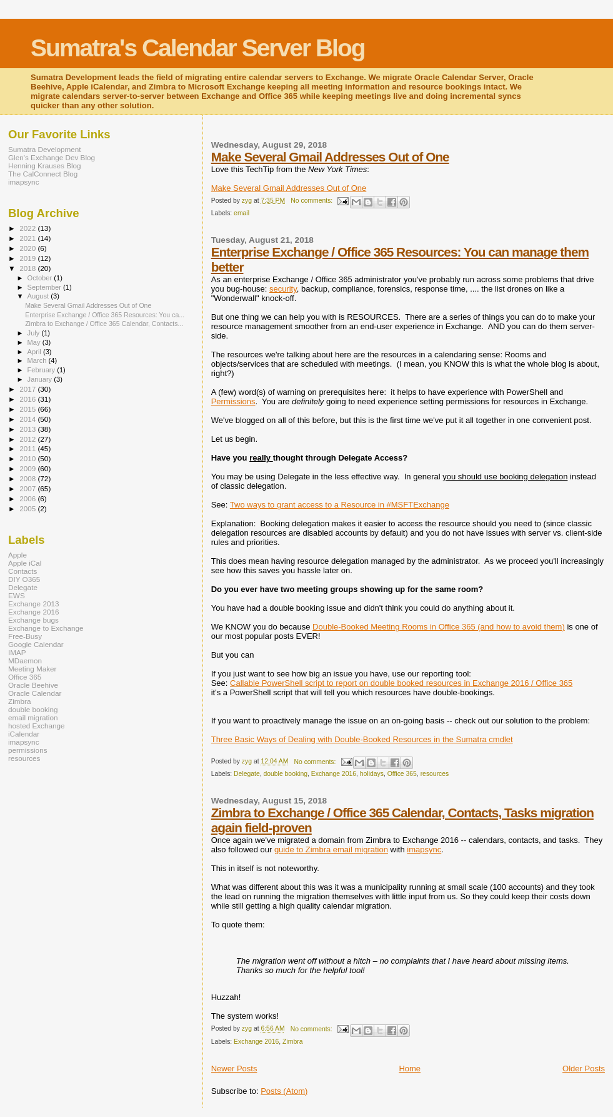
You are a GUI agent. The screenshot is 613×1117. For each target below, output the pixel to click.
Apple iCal (24, 563)
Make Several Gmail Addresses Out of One (330, 157)
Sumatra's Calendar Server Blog (198, 47)
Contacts (22, 571)
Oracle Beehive (33, 685)
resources (435, 773)
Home (410, 1068)
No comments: (312, 200)
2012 (28, 439)
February (42, 370)
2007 (28, 488)
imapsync (424, 849)
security (283, 288)
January (40, 379)
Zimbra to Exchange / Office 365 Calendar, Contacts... (104, 323)
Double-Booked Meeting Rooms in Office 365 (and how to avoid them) (438, 626)
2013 (28, 429)
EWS (16, 595)
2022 (28, 228)
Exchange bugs (33, 620)
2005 (28, 508)
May (34, 342)
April (35, 351)
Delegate (247, 773)
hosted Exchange (36, 726)
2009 (28, 468)
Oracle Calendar (34, 693)
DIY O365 (24, 579)
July (34, 333)
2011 (28, 448)
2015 (28, 409)
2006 (28, 498)
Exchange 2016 (333, 773)
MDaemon (25, 660)
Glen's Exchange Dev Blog (51, 157)
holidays (372, 773)
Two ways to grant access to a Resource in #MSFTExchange (339, 504)
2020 (28, 248)
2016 (28, 399)
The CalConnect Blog (42, 174)
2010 (28, 458)
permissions (27, 750)
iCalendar (23, 734)
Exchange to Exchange (46, 628)
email (241, 213)
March (38, 360)
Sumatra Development (44, 149)
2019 (28, 258)
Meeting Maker (32, 669)
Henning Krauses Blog (44, 165)
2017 (28, 389)
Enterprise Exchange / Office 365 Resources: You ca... (104, 315)
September (45, 287)
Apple (17, 555)
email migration (32, 717)
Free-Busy (25, 636)
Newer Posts (234, 1068)
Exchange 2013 (33, 603)
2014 (28, 419)
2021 (28, 238)
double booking (285, 773)
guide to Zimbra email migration (331, 849)
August (39, 296)
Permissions (233, 401)
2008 (28, 478)
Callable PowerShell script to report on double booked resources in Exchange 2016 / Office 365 (401, 683)
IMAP (17, 652)
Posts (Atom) (284, 1091)
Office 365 (402, 773)
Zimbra (292, 1041)
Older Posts (583, 1068)
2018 (28, 268)
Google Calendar (36, 644)
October (40, 278)
